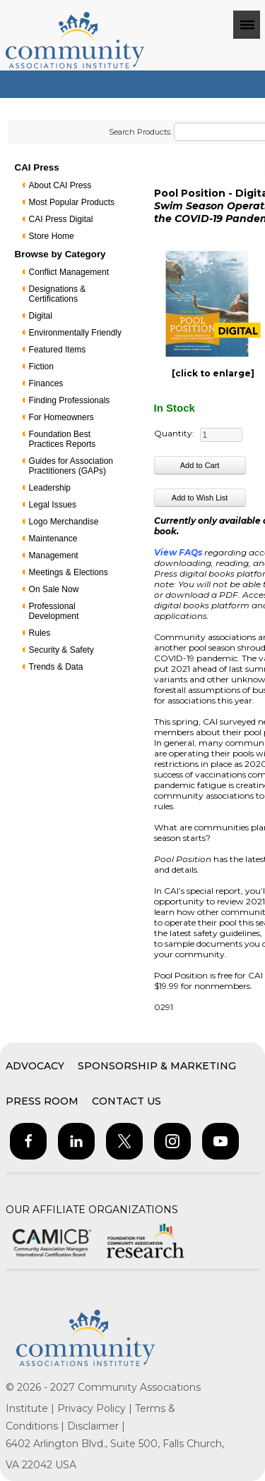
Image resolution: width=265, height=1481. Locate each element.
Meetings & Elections (68, 572)
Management (53, 555)
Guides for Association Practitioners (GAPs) (71, 466)
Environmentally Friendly (75, 333)
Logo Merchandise (64, 522)
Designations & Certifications (57, 294)
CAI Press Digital (61, 219)
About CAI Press (60, 185)
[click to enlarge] (213, 373)
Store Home (51, 236)
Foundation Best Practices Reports (62, 439)
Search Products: (140, 132)
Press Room (42, 1101)
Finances (46, 383)
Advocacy (35, 1065)
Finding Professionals (69, 400)
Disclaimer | (96, 1426)
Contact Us (126, 1101)
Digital (40, 316)
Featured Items (57, 350)
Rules (40, 633)
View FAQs (178, 552)
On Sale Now (54, 589)
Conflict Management (69, 272)
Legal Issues (52, 505)
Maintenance (53, 538)
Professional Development (54, 611)
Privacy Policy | (96, 1408)
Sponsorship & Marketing (157, 1065)
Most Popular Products (71, 202)
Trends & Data (56, 667)
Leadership (50, 488)
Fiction (41, 366)
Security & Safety (61, 650)
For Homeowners (61, 417)
